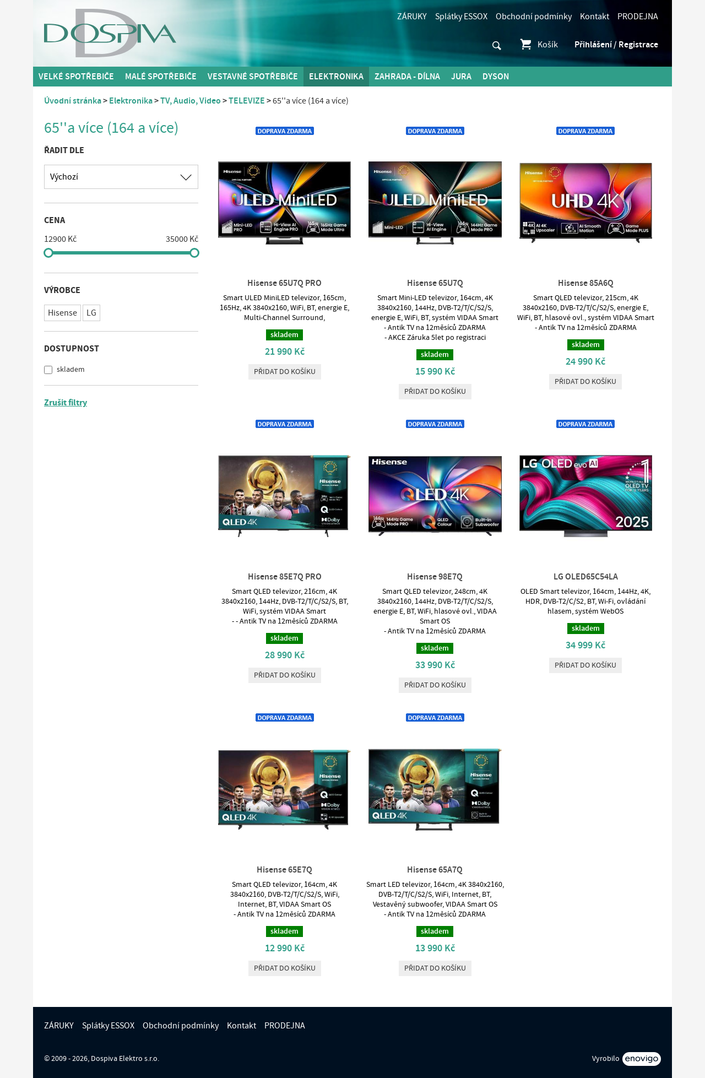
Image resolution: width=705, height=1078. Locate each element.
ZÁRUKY (412, 16)
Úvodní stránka (72, 101)
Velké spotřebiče (76, 77)
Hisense (62, 313)
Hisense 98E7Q (435, 577)
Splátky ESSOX (461, 16)
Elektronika (336, 77)
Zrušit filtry (65, 403)
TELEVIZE (247, 101)
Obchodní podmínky (534, 16)
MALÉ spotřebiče (161, 77)
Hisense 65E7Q (284, 870)
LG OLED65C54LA (586, 577)
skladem (70, 369)
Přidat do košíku (285, 371)
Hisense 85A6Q (586, 283)
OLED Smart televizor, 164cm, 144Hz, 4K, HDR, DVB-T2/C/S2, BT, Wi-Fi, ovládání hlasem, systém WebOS (585, 601)
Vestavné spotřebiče (253, 77)
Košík (538, 45)
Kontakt (594, 16)
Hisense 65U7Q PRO (284, 283)
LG (91, 313)
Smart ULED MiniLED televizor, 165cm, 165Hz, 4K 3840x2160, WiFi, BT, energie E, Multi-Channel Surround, (284, 308)
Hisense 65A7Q (435, 870)
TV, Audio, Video (190, 101)
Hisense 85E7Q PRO (285, 577)
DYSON (495, 77)
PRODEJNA (637, 16)
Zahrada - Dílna (407, 77)
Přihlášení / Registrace (616, 45)
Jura (461, 77)
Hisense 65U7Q (435, 283)
